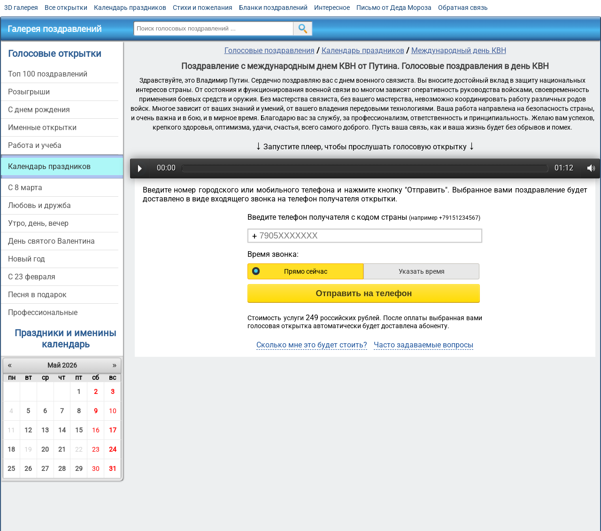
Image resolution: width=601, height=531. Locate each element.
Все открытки (66, 7)
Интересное (332, 7)
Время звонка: (273, 254)
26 (28, 468)
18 (11, 449)
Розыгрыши (29, 91)
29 (79, 468)
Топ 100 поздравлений (47, 73)
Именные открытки (42, 127)
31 (112, 468)
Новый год (26, 258)
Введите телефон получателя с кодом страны (363, 217)
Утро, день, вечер (38, 223)
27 (45, 468)
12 (28, 430)
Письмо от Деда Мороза (393, 7)
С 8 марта (25, 187)
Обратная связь (463, 7)
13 (45, 430)
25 (11, 468)
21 (62, 449)
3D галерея (21, 7)
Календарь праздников (130, 7)
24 (112, 449)
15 (79, 430)
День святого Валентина (51, 241)
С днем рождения (39, 109)
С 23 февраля (31, 276)
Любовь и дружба (39, 205)
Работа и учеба (35, 145)
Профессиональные (42, 312)
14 (62, 430)
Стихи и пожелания (202, 7)
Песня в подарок (37, 294)
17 (112, 430)
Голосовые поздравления (269, 50)
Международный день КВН (458, 50)
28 (62, 468)
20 (45, 449)
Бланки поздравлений (273, 7)
